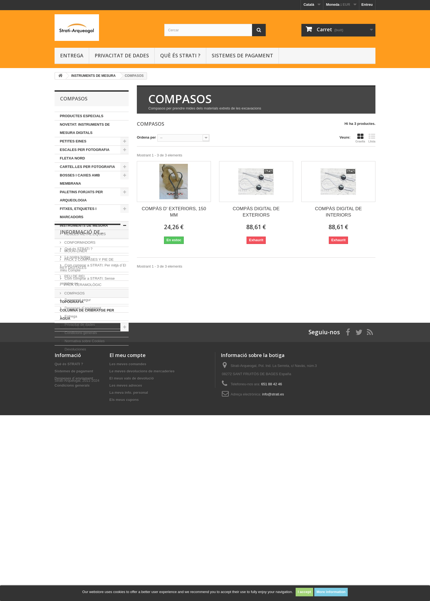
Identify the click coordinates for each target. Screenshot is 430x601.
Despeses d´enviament (82, 422)
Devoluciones (75, 463)
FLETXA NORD (72, 158)
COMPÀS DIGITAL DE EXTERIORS (256, 212)
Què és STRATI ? (180, 55)
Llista (371, 138)
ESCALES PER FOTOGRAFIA (84, 150)
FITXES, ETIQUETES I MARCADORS (78, 213)
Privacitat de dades (122, 55)
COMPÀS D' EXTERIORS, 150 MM (174, 212)
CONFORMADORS (79, 242)
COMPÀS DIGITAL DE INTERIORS (338, 212)
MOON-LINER (75, 251)
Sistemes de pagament (242, 55)
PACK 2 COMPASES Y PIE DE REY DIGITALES (87, 263)
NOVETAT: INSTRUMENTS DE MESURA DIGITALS (85, 128)
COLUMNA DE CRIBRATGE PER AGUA (87, 314)
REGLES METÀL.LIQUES (84, 234)
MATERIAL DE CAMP (77, 327)
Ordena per (146, 137)
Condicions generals (80, 447)
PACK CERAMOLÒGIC (82, 285)
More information (331, 592)
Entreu (367, 4)
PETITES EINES (73, 141)
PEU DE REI (73, 276)
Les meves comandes (127, 531)
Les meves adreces (125, 552)
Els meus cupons (124, 566)
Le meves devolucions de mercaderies (142, 538)
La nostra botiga (77, 371)
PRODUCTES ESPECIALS (81, 116)
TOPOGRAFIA (71, 302)
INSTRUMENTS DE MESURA (84, 225)
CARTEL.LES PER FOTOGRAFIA (87, 167)
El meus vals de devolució (131, 545)
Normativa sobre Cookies (84, 455)
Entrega (71, 55)
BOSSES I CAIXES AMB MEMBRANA (80, 179)
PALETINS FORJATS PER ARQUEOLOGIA (81, 196)
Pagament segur (77, 414)
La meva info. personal (128, 559)
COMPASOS (74, 293)
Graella (360, 138)
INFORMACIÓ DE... (81, 348)
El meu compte (127, 521)
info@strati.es (273, 561)
